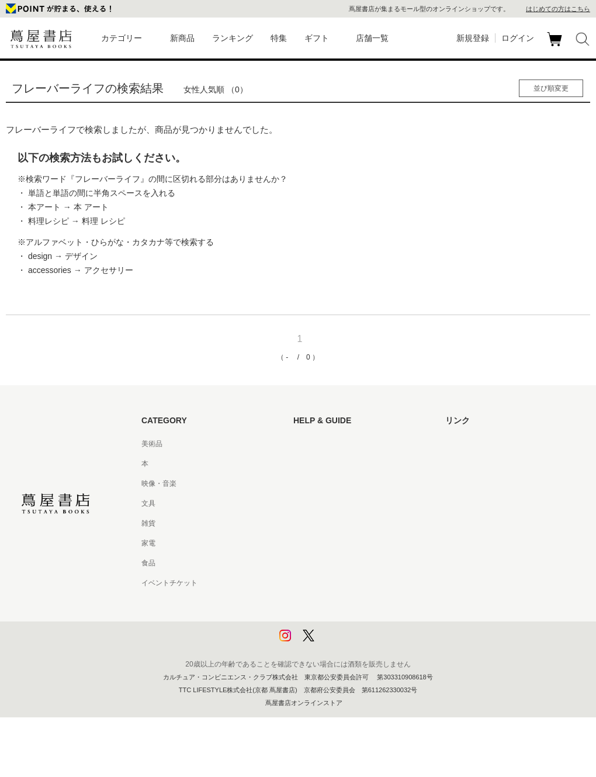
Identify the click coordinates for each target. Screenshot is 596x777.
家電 (148, 543)
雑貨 (148, 523)
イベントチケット (169, 583)
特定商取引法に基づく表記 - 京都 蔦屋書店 (360, 583)
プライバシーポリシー (328, 603)
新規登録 (472, 38)
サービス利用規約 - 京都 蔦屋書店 (346, 523)
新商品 (182, 38)
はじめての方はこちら (558, 8)
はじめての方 (314, 444)
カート (556, 46)
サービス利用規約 (321, 503)
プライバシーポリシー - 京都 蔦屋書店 (353, 623)
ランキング (232, 38)
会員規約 (307, 543)
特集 (279, 38)
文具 (148, 503)
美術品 (151, 444)
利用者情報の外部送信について (342, 642)
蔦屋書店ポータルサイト (483, 444)
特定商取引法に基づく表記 (335, 563)
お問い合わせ (314, 483)
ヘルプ (303, 464)
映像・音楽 (158, 483)
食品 (148, 563)
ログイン (517, 38)
